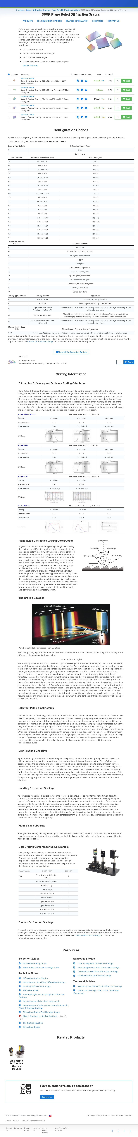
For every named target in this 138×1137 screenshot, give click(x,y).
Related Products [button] (71, 1037)
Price (109, 74)
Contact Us (113, 21)
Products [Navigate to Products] (20, 10)
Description (25, 74)
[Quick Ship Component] (103, 81)
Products (28, 21)
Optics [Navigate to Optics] (28, 10)
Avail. (99, 74)
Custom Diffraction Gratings (40, 341)
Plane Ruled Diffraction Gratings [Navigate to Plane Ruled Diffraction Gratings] (66, 10)
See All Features (30, 65)
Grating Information (77, 21)
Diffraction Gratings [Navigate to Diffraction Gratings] (41, 10)
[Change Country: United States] (50, 1116)
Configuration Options (49, 21)
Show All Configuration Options (71, 352)
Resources (97, 21)
